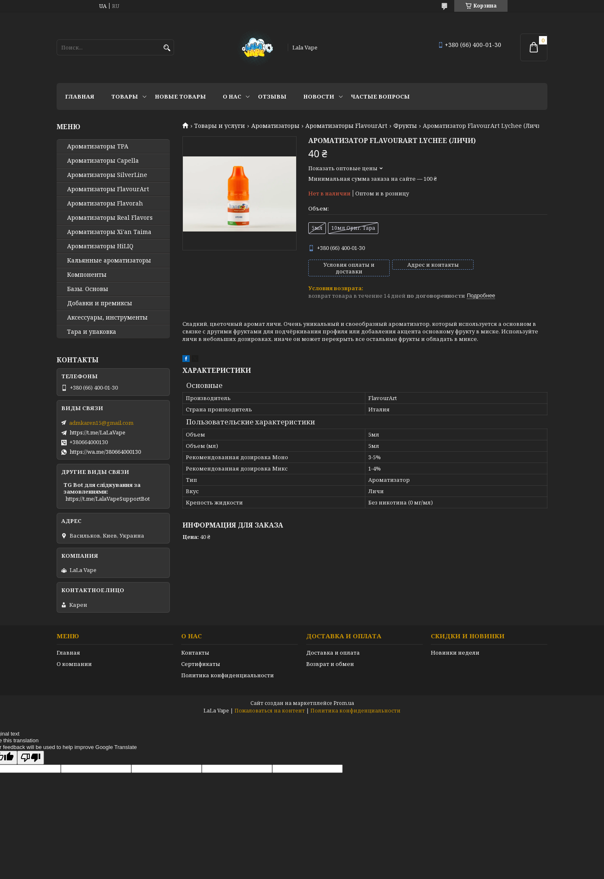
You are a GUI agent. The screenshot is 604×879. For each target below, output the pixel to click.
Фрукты (405, 125)
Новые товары (180, 96)
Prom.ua (343, 703)
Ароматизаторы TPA (97, 146)
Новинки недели (455, 652)
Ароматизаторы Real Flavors (110, 217)
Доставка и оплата (333, 652)
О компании (74, 664)
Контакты (195, 652)
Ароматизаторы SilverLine (107, 175)
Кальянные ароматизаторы (109, 260)
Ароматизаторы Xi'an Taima (109, 232)
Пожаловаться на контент (269, 710)
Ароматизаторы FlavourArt (346, 125)
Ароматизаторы (275, 125)
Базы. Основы (87, 289)
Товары (124, 96)
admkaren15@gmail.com (101, 422)
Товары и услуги (219, 125)
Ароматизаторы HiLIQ (100, 246)
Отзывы (272, 96)
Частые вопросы (380, 96)
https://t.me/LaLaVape (97, 432)
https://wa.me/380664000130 (105, 451)
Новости (318, 96)
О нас (232, 96)
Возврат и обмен (330, 664)
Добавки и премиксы (99, 303)
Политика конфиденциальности (227, 675)
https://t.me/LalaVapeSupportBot (107, 498)
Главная (79, 96)
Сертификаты (200, 664)
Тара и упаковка (91, 331)
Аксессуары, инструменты (107, 317)
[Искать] (166, 48)
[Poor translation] (30, 758)
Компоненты (87, 274)
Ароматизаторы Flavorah (105, 203)
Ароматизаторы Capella (103, 160)
